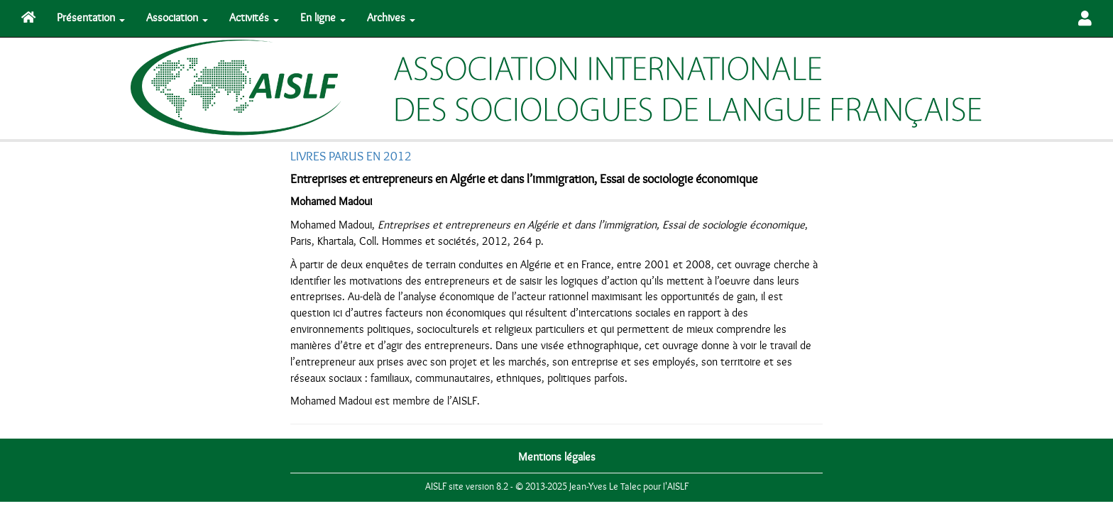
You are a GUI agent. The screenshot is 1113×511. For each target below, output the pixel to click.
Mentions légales (557, 457)
